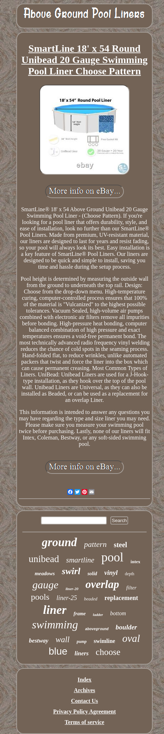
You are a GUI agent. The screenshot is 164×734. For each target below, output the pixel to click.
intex (135, 561)
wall (62, 639)
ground (59, 542)
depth (130, 573)
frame (79, 613)
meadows (45, 573)
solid (92, 573)
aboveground (97, 629)
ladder (98, 614)
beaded (91, 598)
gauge (45, 584)
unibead (44, 559)
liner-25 (66, 597)
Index (84, 680)
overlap (102, 584)
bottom (118, 613)
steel (120, 545)
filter (131, 587)
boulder (126, 627)
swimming (55, 624)
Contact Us (84, 701)
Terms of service (84, 722)
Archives (84, 690)
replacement (121, 597)
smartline (80, 560)
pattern (95, 544)
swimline (104, 641)
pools (40, 596)
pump (82, 641)
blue (58, 651)
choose (108, 652)
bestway (39, 640)
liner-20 (72, 589)
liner (54, 609)
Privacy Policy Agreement (84, 711)
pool (113, 557)
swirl (71, 571)
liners (82, 653)
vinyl (111, 572)
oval (131, 638)
